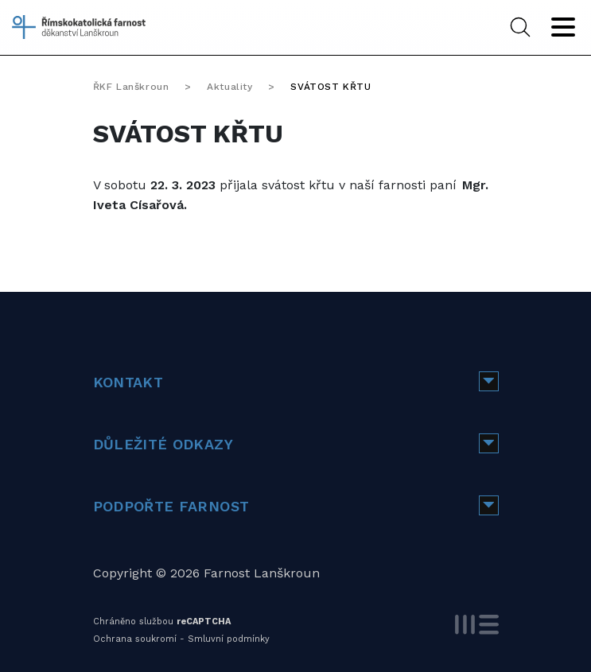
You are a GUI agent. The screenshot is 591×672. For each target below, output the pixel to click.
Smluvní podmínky (229, 639)
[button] (489, 381)
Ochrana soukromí (135, 639)
